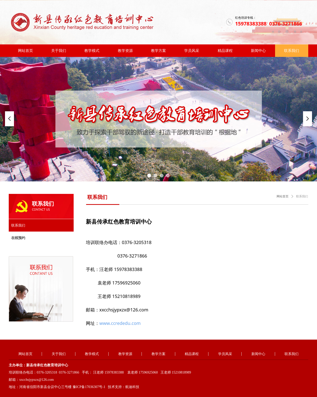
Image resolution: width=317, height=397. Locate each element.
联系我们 (302, 196)
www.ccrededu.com (120, 323)
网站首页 (283, 196)
